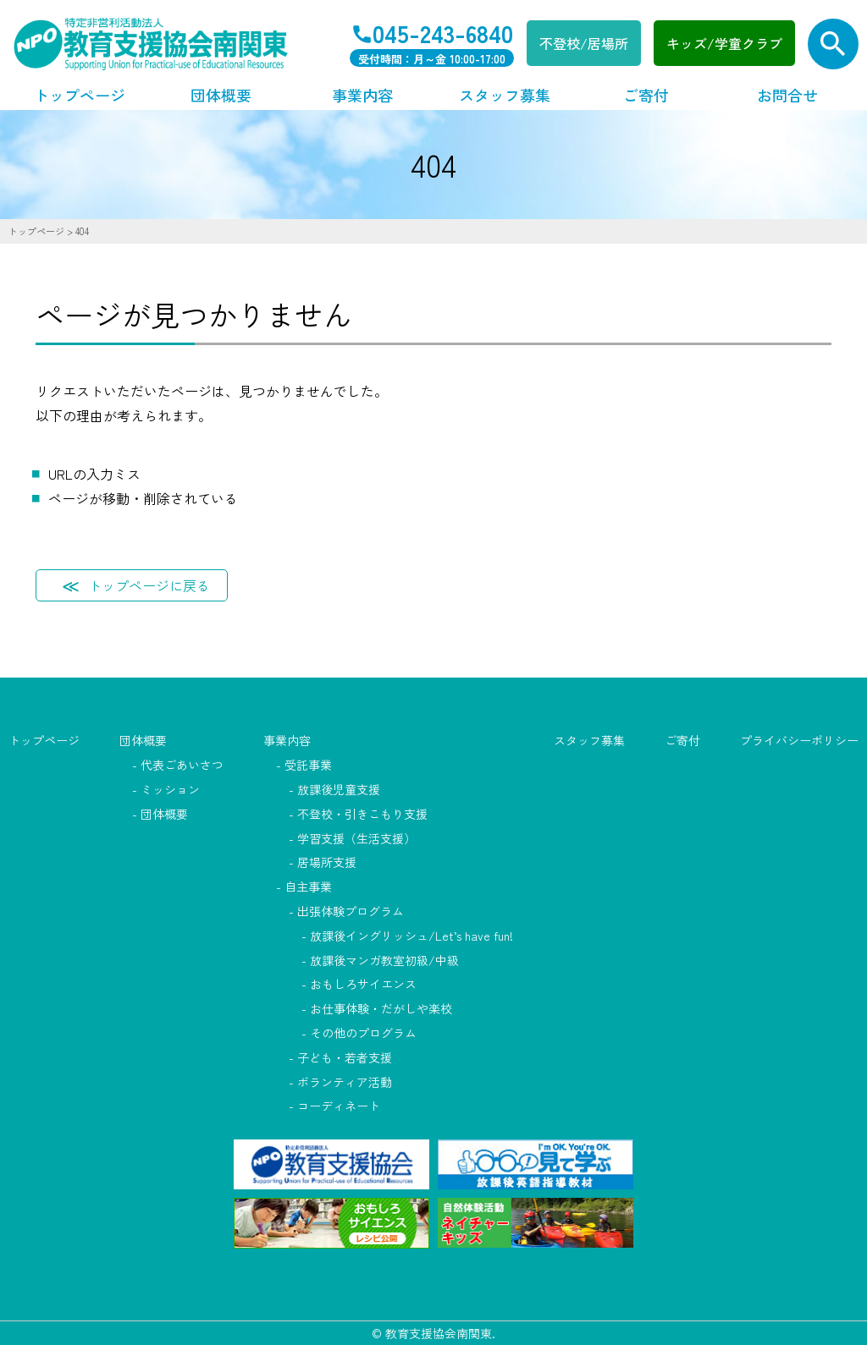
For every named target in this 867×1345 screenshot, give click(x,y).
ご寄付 (646, 95)
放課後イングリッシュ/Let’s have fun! (411, 935)
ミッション (170, 789)
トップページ (79, 95)
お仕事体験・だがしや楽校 (381, 1008)
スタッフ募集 (504, 95)
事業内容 (362, 95)
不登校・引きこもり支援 (362, 813)
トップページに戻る (149, 585)
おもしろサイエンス (363, 983)
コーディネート (338, 1105)
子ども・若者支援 (344, 1057)
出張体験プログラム (350, 911)
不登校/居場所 (583, 43)
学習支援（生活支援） (356, 838)
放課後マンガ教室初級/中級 (384, 960)
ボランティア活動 (344, 1081)
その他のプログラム (363, 1032)
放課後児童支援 (338, 789)
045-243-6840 (443, 32)
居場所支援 (326, 862)
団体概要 (221, 95)
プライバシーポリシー (799, 740)
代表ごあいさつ (182, 764)
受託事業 (308, 764)
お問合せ (787, 95)
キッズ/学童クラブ (724, 43)
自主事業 (308, 886)
